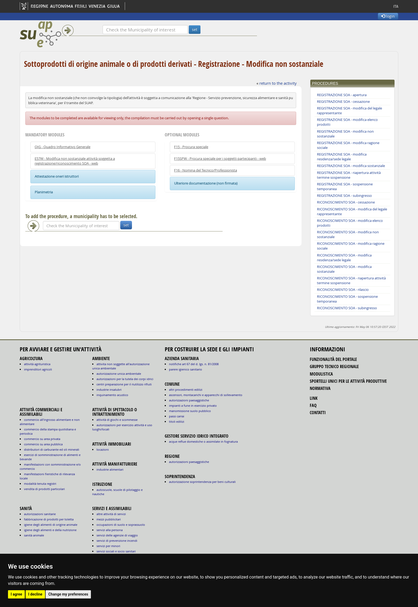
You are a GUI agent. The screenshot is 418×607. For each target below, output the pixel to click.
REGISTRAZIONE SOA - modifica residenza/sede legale (342, 156)
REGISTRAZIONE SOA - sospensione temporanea (345, 186)
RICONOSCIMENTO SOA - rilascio (343, 289)
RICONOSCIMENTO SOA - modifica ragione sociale (350, 246)
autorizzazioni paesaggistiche (189, 400)
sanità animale (34, 535)
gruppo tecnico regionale (334, 366)
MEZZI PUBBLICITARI (109, 519)
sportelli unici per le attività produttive (348, 381)
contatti (318, 412)
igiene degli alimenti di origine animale (50, 525)
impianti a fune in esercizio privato (193, 406)
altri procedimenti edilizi (185, 390)
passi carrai (176, 416)
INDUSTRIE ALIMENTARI (110, 469)
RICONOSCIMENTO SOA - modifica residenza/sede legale (344, 257)
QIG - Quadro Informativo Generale (62, 147)
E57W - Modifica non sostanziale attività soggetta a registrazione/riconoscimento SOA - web (75, 161)
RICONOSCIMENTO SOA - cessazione (346, 202)
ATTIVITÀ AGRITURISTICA (37, 364)
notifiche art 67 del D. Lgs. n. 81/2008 (194, 364)
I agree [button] (16, 594)
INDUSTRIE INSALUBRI (109, 390)
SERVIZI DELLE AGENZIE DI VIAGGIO (117, 535)
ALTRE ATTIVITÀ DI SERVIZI (111, 514)
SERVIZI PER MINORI (108, 546)
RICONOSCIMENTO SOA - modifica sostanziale (344, 269)
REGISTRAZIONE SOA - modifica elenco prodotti (347, 122)
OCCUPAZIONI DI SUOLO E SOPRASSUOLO (121, 525)
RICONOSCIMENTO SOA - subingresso (347, 308)
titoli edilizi (176, 421)
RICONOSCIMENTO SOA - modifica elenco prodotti (350, 223)
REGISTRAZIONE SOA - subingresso (344, 195)
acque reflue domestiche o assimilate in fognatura (203, 441)
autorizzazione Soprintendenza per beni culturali (202, 482)
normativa (320, 388)
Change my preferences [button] (68, 594)
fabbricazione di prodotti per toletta (49, 519)
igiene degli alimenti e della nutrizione (50, 530)
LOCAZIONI (103, 449)
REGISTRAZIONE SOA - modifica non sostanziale (345, 133)
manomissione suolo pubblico (190, 411)
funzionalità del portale (333, 359)
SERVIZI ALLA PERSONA (110, 530)
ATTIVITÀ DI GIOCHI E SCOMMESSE (117, 420)
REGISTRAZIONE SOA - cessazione (343, 101)
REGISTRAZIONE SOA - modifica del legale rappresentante (349, 110)
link (313, 398)
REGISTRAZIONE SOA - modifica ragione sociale (348, 145)
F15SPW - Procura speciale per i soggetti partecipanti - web (220, 158)
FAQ (313, 405)
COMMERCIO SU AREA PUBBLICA (43, 444)
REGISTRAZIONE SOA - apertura (342, 95)
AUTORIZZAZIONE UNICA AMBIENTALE (119, 374)
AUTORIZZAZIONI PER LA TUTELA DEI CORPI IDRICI (125, 379)
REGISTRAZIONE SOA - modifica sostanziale (351, 166)
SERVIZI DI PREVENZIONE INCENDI (117, 541)
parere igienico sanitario (185, 369)
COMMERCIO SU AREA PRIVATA (42, 439)
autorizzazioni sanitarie (40, 514)
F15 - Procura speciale (191, 147)
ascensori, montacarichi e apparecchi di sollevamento (205, 395)
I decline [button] (35, 594)
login (388, 16)
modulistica (321, 374)
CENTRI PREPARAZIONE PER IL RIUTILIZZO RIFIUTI (124, 384)
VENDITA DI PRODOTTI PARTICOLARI (44, 489)
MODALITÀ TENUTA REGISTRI (40, 484)
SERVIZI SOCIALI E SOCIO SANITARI (116, 551)
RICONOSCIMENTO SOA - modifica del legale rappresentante (352, 211)
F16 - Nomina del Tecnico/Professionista (205, 170)
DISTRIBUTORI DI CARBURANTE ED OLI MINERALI (51, 449)
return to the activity (278, 83)
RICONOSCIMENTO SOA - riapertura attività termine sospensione (351, 280)
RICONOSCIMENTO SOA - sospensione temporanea (347, 299)
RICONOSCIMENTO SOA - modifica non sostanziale (348, 234)
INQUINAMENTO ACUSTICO (112, 395)
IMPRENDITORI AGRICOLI (38, 369)
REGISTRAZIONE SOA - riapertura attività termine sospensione (349, 175)
